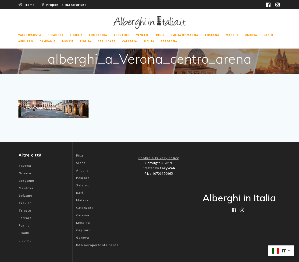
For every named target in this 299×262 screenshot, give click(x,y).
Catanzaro (85, 208)
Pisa (79, 155)
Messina (83, 222)
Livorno (25, 240)
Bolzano (25, 195)
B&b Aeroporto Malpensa (97, 245)
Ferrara (25, 218)
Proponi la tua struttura (66, 5)
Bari (79, 193)
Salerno (82, 185)
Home (30, 5)
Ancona (82, 170)
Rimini (24, 233)
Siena (81, 163)
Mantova (26, 188)
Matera (82, 200)
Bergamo (26, 180)
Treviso (25, 203)
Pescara (83, 178)
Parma (24, 225)
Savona (25, 166)
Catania (82, 215)
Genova (82, 237)
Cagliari (83, 230)
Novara (25, 173)
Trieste (25, 210)
